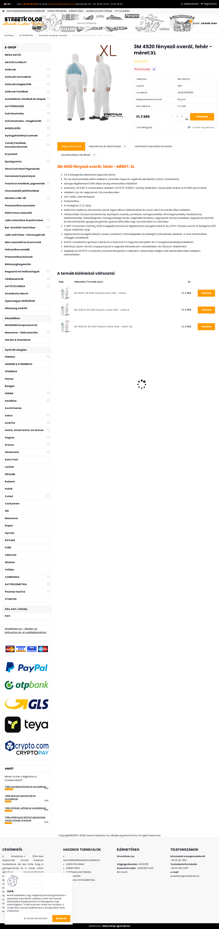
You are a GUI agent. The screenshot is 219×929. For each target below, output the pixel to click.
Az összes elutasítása (35, 918)
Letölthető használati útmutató (153, 146)
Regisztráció (210, 3)
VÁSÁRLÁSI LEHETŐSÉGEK (99, 11)
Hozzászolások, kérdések (79, 155)
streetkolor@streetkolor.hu (61, 4)
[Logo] (23, 23)
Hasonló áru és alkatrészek (108, 146)
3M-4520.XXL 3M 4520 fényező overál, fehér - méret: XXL (103, 326)
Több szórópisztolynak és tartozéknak (25, 786)
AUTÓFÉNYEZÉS (26, 35)
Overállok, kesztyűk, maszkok (52, 35)
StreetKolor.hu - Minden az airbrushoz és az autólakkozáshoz (25, 630)
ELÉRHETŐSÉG (76, 11)
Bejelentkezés (191, 3)
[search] (141, 24)
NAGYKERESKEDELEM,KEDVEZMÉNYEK (26, 11)
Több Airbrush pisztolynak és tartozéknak (20, 797)
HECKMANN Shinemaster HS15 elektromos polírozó (155, 385)
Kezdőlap (9, 35)
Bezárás (61, 918)
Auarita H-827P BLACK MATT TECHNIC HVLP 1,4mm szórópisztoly (116, 381)
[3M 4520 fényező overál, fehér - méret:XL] (90, 86)
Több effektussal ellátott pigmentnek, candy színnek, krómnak (25, 819)
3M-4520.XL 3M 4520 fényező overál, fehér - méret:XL (102, 310)
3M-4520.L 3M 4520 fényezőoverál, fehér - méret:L (100, 293)
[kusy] (177, 116)
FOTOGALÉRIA (122, 11)
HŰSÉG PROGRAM (56, 11)
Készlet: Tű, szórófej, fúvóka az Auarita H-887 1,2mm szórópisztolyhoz (75, 380)
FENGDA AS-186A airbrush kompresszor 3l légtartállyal (197, 382)
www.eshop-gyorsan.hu (116, 925)
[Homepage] (3, 11)
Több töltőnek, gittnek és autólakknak (25, 808)
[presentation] (59, 379)
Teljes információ (71, 146)
